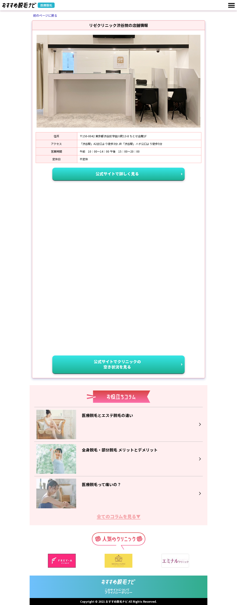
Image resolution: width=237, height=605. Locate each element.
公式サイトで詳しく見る (117, 173)
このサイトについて (117, 590)
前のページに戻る (45, 15)
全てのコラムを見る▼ (118, 516)
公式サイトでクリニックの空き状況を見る (117, 364)
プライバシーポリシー (118, 592)
